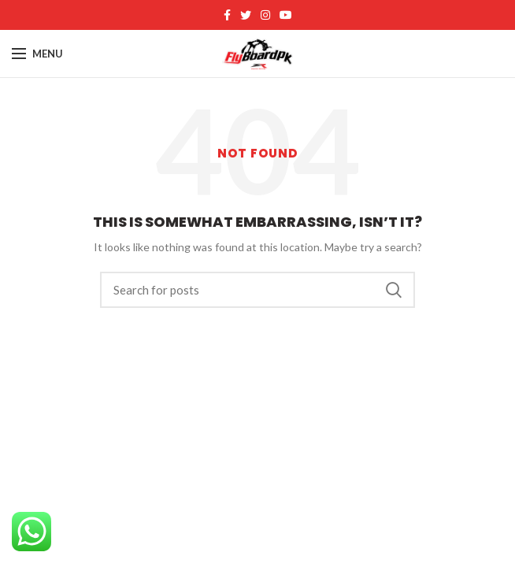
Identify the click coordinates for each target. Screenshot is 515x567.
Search (393, 290)
